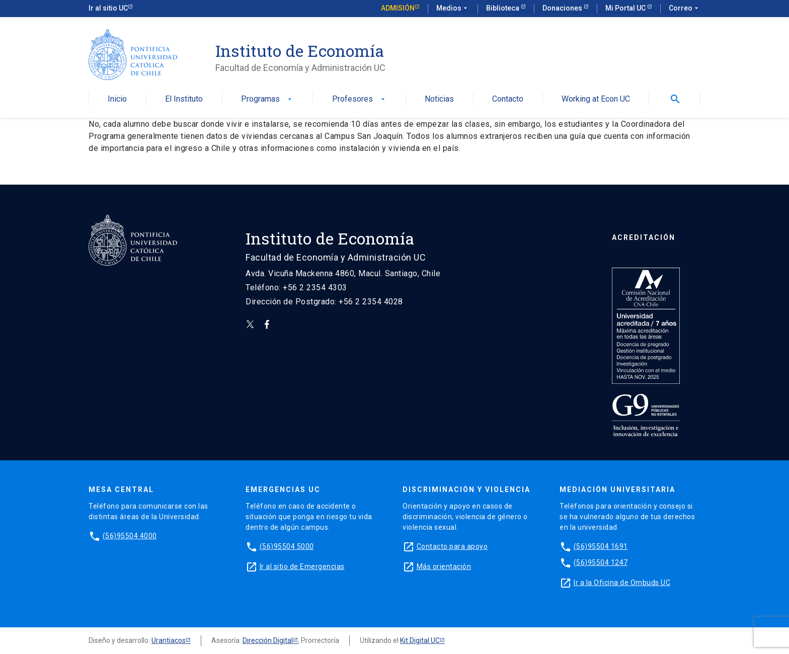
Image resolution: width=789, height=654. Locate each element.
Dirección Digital (268, 640)
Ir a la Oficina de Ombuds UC (622, 583)
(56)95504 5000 (287, 546)
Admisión (398, 8)
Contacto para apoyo (452, 546)
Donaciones (563, 8)
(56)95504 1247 (601, 562)
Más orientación (444, 566)
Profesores (359, 99)
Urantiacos (168, 640)
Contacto (507, 99)
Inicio (117, 99)
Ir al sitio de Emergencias (302, 566)
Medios (452, 8)
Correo (684, 8)
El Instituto (184, 99)
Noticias (439, 99)
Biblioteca (503, 8)
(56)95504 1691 (601, 546)
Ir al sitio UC (108, 8)
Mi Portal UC (626, 8)
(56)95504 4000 (130, 536)
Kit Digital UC (420, 640)
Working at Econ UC (596, 99)
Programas (267, 99)
